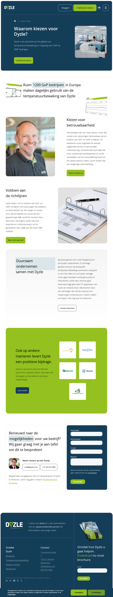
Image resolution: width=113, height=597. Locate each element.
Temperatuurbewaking (19, 555)
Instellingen (96, 592)
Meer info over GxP (18, 245)
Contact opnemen (69, 313)
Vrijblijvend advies (85, 7)
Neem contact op (78, 178)
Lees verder (24, 391)
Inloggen (65, 7)
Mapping (11, 550)
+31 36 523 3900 (33, 480)
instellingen (11, 594)
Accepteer (79, 592)
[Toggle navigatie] (106, 8)
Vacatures (11, 568)
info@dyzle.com (33, 473)
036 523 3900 (46, 564)
